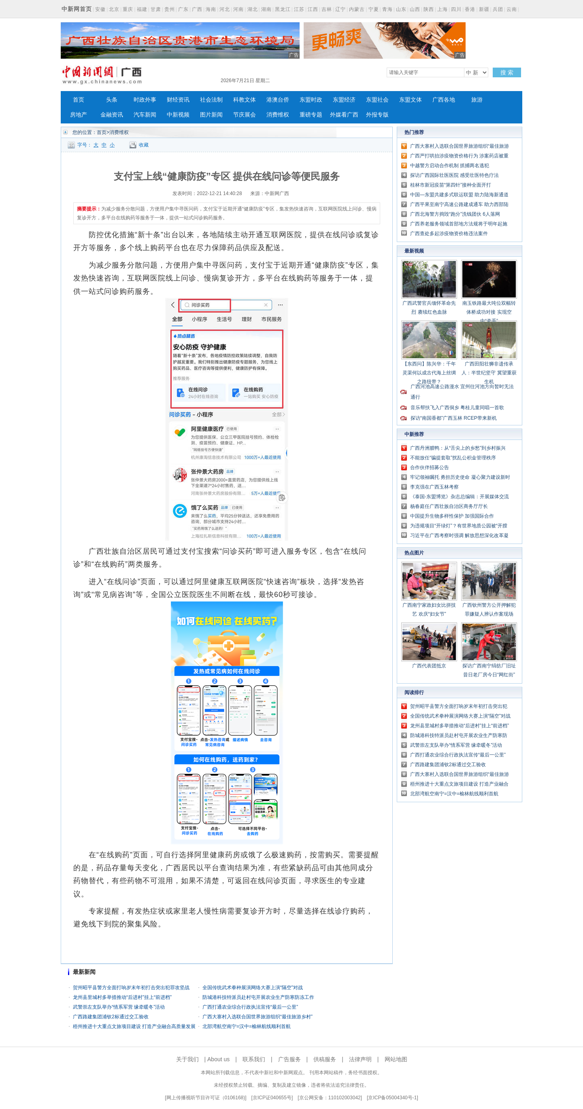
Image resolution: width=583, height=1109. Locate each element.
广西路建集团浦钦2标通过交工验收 (111, 1017)
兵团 (498, 9)
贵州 (169, 9)
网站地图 (396, 1059)
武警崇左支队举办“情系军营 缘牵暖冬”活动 (119, 1007)
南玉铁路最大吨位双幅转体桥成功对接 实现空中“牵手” (489, 312)
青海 (387, 9)
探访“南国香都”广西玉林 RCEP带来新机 (454, 418)
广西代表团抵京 (429, 666)
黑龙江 (283, 9)
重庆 (128, 9)
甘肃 (156, 9)
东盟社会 (377, 100)
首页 (78, 100)
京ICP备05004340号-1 (392, 1098)
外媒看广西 (344, 115)
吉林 (326, 9)
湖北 (252, 9)
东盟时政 (311, 100)
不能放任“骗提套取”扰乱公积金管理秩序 (453, 458)
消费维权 (277, 115)
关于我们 (187, 1059)
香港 (470, 9)
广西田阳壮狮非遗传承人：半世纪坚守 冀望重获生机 (489, 373)
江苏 (299, 9)
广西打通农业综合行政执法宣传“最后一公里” (250, 1007)
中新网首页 (77, 9)
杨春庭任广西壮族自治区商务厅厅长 (449, 506)
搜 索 (506, 72)
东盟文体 (410, 100)
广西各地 (443, 100)
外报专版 (377, 115)
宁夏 (373, 9)
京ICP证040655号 (272, 1098)
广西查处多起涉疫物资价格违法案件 (449, 233)
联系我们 (254, 1059)
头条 (111, 100)
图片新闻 (211, 115)
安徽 (100, 9)
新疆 (484, 9)
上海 (442, 9)
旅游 (477, 100)
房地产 (78, 115)
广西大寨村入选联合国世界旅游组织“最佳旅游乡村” (257, 1017)
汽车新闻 (145, 115)
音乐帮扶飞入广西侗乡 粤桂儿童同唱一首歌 (457, 407)
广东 (183, 9)
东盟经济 (344, 100)
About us (218, 1059)
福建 (142, 9)
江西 (313, 9)
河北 (224, 9)
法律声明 (360, 1059)
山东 (401, 9)
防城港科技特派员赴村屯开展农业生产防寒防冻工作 (258, 997)
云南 (511, 9)
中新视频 (178, 115)
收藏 (144, 145)
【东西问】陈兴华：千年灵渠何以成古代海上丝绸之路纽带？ (429, 373)
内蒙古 (357, 9)
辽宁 (340, 9)
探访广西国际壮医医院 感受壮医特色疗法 (454, 175)
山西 (415, 9)
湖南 (266, 9)
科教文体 (244, 100)
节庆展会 (244, 115)
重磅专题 (311, 115)
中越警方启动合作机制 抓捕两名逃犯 (449, 165)
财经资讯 (178, 100)
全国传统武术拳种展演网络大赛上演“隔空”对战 (252, 987)
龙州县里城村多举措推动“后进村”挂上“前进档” (122, 997)
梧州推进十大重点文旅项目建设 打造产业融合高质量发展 (134, 1026)
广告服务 (289, 1059)
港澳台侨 (277, 100)
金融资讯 (111, 115)
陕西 (428, 9)
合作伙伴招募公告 (429, 467)
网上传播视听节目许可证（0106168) (205, 1098)
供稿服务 (324, 1059)
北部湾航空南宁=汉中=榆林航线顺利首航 (246, 1026)
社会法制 (211, 100)
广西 (197, 9)
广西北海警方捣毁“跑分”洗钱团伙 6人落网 (455, 214)
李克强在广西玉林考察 (434, 487)
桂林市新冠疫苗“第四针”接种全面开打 (450, 185)
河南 (238, 9)
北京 (114, 9)
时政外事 (145, 100)
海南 (211, 9)
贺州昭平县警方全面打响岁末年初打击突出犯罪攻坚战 (131, 987)
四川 (456, 9)
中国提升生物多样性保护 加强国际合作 (452, 516)
